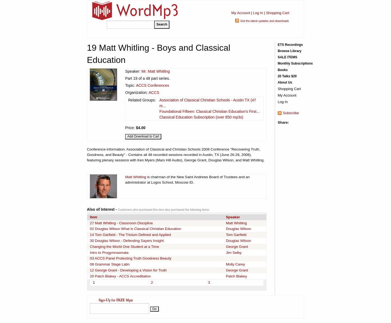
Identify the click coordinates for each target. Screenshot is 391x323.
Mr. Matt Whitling (155, 71)
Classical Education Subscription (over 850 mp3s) (201, 117)
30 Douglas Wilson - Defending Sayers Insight (127, 241)
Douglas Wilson (238, 229)
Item (93, 217)
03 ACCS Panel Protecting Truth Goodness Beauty (130, 258)
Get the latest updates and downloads (264, 21)
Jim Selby (234, 253)
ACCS (154, 92)
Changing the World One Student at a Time (124, 247)
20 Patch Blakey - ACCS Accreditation (120, 276)
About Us (285, 82)
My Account (240, 13)
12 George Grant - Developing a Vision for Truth (128, 270)
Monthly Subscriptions (295, 63)
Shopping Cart (277, 13)
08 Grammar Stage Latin (110, 264)
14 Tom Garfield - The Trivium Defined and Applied (130, 235)
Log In (258, 13)
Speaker (233, 217)
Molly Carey (235, 264)
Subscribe (291, 113)
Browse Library (289, 51)
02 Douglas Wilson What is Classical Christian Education (135, 229)
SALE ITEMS (287, 57)
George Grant (237, 247)
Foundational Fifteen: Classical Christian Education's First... (209, 111)
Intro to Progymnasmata (109, 253)
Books (283, 70)
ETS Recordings (290, 45)
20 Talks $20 (287, 76)
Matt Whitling (135, 177)
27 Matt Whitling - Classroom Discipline (121, 223)
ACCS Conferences (152, 85)
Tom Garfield (236, 235)
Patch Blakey (236, 276)
